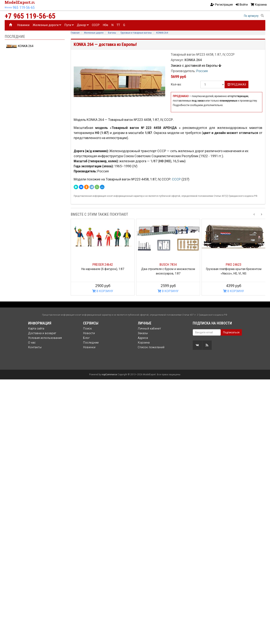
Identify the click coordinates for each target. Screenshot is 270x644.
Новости (89, 333)
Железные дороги (47, 25)
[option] (103, 257)
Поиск (87, 328)
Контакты (35, 347)
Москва (8, 7)
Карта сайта (36, 328)
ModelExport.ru (20, 2)
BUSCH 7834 (168, 264)
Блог (86, 338)
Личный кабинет (149, 328)
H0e (105, 25)
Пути (69, 25)
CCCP (96, 25)
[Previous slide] (254, 214)
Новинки (23, 25)
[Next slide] (261, 214)
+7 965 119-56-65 (30, 16)
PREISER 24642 (102, 264)
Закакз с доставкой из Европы (196, 65)
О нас (32, 342)
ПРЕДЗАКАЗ (236, 84)
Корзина (144, 342)
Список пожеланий (151, 347)
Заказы (143, 333)
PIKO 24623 (233, 264)
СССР (177, 179)
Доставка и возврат (42, 333)
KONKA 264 (19, 46)
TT (118, 25)
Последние (91, 342)
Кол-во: (176, 84)
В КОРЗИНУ (102, 291)
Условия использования (45, 338)
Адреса (143, 338)
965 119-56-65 (24, 7)
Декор (83, 25)
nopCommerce (109, 374)
